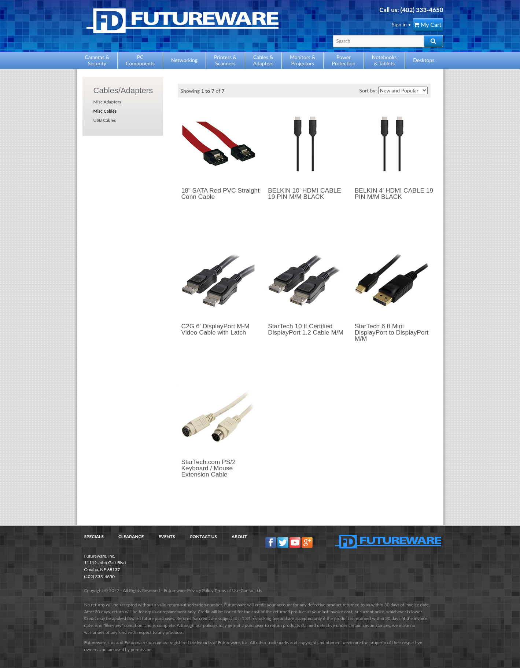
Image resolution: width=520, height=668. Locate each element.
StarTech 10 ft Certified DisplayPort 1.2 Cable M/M (305, 329)
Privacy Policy (200, 590)
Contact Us (203, 536)
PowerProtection (343, 60)
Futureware (175, 590)
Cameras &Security (97, 60)
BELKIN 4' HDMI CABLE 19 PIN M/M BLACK (394, 193)
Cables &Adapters (263, 60)
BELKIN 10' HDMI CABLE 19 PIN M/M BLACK (304, 193)
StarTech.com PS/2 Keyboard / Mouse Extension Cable (208, 468)
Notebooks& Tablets (384, 60)
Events (166, 536)
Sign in (399, 24)
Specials (94, 536)
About (239, 536)
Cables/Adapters (123, 90)
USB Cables (104, 120)
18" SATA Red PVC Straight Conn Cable (220, 193)
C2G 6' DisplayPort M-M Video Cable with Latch (215, 329)
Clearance (131, 536)
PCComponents (140, 60)
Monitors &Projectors (302, 60)
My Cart (428, 24)
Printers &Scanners (225, 60)
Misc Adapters (107, 102)
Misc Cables (105, 111)
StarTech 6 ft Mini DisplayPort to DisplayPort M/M (391, 332)
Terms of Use (226, 590)
